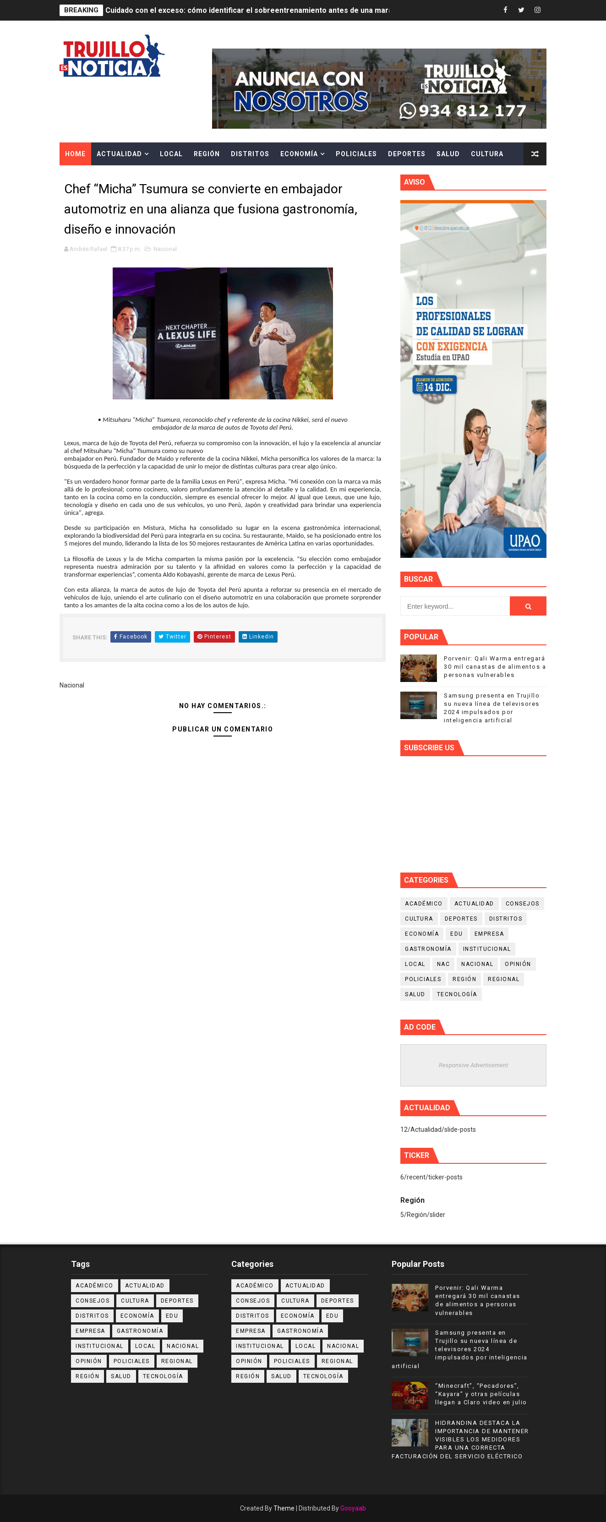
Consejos (523, 903)
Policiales (356, 154)
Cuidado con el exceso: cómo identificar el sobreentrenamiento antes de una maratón (254, 10)
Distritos (250, 154)
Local (171, 154)
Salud (448, 154)
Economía (299, 154)
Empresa (489, 934)
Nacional (165, 248)
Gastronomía (428, 949)
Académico (424, 903)
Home (75, 154)
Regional (503, 979)
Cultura (487, 154)
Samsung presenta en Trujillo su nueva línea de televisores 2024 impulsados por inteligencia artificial (460, 1349)
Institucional (487, 949)
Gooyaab (353, 1508)
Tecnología (457, 994)
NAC (443, 964)
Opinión (518, 964)
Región (207, 154)
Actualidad (119, 154)
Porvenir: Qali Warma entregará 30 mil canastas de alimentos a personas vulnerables (495, 666)
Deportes (407, 154)
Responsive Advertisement (473, 1065)
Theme (284, 1508)
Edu (456, 934)
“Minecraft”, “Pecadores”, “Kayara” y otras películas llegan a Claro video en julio (481, 1394)
